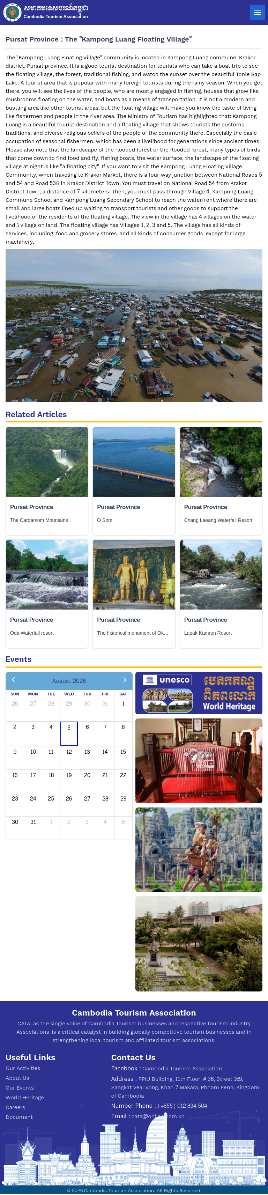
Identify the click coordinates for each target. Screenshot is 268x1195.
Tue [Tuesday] (51, 694)
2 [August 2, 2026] (14, 727)
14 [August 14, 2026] (105, 752)
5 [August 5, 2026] (68, 728)
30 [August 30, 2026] (15, 822)
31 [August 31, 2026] (33, 822)
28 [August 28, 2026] (105, 799)
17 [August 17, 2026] (33, 775)
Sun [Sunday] (14, 694)
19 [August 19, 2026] (69, 775)
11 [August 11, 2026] (51, 752)
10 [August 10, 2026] (33, 752)
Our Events (20, 1088)
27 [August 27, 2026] (87, 799)
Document (19, 1117)
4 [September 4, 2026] (105, 822)
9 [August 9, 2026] (15, 752)
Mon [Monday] (33, 694)
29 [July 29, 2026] (69, 704)
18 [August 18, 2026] (51, 775)
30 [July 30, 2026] (87, 704)
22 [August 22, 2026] (123, 775)
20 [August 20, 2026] (87, 775)
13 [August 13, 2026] (87, 752)
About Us (17, 1078)
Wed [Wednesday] (69, 694)
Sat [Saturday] (123, 694)
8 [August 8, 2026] (123, 727)
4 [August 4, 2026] (51, 727)
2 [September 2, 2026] (68, 822)
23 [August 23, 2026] (15, 799)
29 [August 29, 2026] (123, 799)
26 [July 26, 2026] (15, 704)
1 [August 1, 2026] (123, 704)
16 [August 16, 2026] (14, 775)
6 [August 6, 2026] (87, 727)
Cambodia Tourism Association (182, 1068)
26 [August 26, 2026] (69, 799)
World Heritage (25, 1097)
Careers (15, 1107)
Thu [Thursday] (87, 694)
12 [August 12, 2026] (69, 752)
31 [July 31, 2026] (105, 704)
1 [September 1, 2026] (51, 822)
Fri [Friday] (105, 694)
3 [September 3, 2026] (87, 822)
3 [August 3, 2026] (33, 727)
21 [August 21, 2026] (105, 775)
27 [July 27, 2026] (33, 704)
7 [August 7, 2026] (105, 727)
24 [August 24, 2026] (33, 799)
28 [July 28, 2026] (51, 704)
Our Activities (23, 1068)
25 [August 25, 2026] (51, 799)
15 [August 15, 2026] (123, 752)
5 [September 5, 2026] (123, 822)
